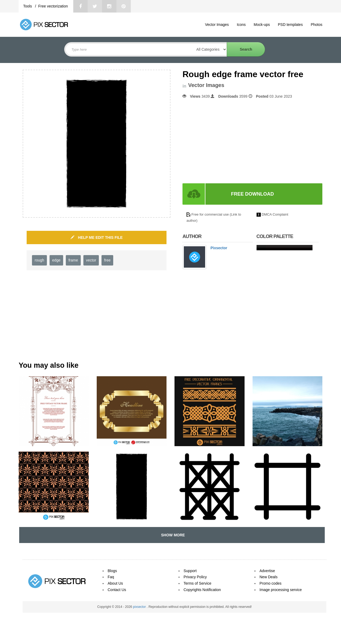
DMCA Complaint (275, 214)
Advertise (267, 571)
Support (190, 571)
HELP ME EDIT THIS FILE (97, 237)
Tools (28, 6)
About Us (115, 583)
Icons (241, 24)
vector (91, 260)
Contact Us (117, 590)
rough (39, 260)
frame (73, 260)
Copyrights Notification (202, 590)
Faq (111, 577)
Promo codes (270, 583)
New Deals (268, 577)
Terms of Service (197, 583)
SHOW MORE (172, 535)
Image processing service (280, 590)
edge (56, 260)
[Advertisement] (227, 141)
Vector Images (217, 24)
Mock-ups (262, 24)
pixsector (140, 607)
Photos (316, 24)
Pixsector (218, 248)
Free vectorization (53, 6)
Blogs (112, 571)
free (107, 260)
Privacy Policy (195, 577)
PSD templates (290, 24)
